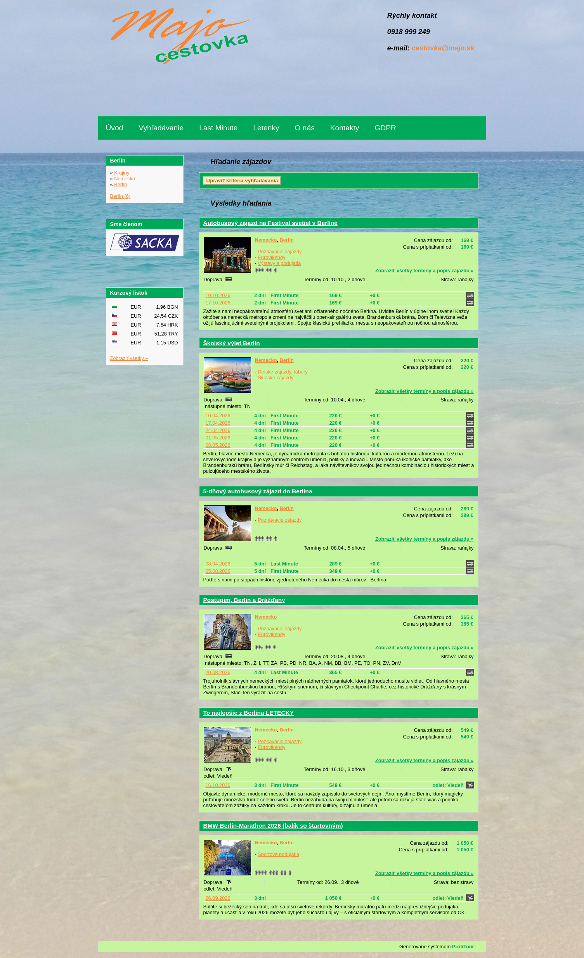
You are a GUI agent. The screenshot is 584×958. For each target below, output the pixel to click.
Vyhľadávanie (161, 128)
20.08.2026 (218, 672)
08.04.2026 (218, 564)
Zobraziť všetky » (129, 358)
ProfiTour (463, 946)
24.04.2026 (218, 430)
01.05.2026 (218, 438)
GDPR (385, 128)
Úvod (114, 128)
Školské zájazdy (275, 377)
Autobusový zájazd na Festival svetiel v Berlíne (270, 223)
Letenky (266, 128)
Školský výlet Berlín (231, 343)
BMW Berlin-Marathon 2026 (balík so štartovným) (273, 825)
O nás (305, 128)
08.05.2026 (218, 445)
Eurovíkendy (271, 257)
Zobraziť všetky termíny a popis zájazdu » (424, 270)
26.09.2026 (218, 898)
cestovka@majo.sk (443, 48)
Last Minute (218, 128)
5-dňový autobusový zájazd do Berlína (257, 491)
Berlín (287, 240)
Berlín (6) (120, 196)
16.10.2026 (218, 785)
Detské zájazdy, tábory (283, 372)
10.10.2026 (218, 295)
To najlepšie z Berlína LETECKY (248, 712)
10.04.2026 (218, 415)
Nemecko (266, 240)
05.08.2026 (218, 571)
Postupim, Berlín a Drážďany (244, 600)
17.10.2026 (218, 303)
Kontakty (344, 128)
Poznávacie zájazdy (280, 251)
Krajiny (121, 173)
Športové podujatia (278, 854)
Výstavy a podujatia (279, 263)
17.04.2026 (218, 423)
